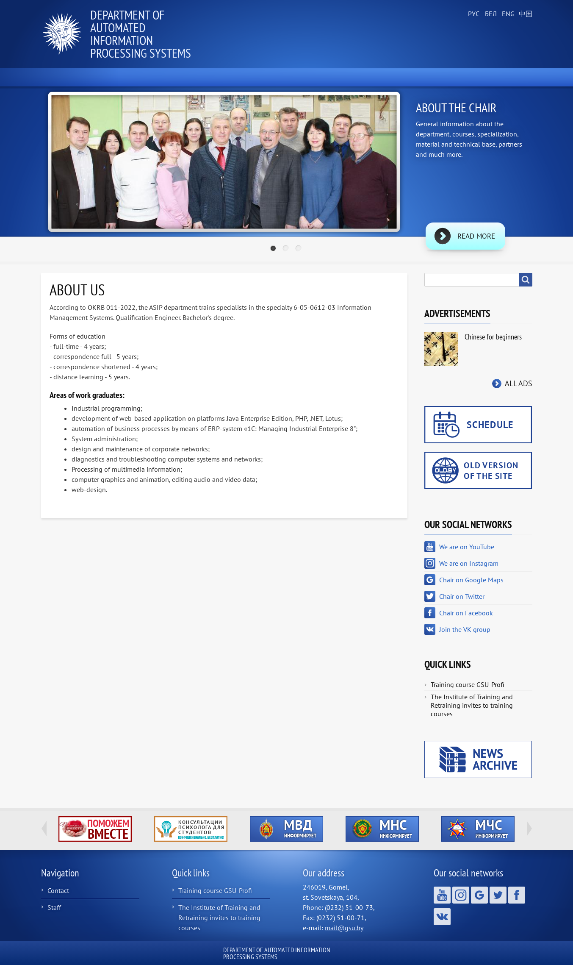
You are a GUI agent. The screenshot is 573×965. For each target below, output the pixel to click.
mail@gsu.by (344, 927)
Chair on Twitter (461, 596)
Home (62, 77)
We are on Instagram (468, 563)
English (506, 14)
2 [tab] (286, 249)
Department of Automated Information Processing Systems (140, 33)
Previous (44, 828)
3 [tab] (299, 249)
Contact (58, 890)
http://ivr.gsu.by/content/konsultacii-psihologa (190, 829)
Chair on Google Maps (471, 580)
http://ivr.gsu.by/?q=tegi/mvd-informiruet (286, 829)
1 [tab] (274, 249)
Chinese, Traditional (523, 14)
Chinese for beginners (493, 337)
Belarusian (490, 14)
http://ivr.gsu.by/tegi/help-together (95, 829)
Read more (476, 236)
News (111, 77)
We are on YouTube (466, 546)
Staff (54, 907)
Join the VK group (464, 629)
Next (529, 828)
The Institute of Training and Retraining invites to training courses (472, 705)
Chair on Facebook (466, 613)
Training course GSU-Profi (467, 684)
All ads (518, 383)
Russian (473, 14)
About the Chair (176, 77)
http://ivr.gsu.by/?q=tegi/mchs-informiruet (478, 829)
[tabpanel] (286, 175)
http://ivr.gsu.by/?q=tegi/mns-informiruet (382, 829)
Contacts (505, 77)
